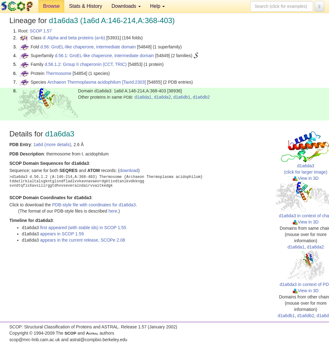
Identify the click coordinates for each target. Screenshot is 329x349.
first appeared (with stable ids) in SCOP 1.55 (83, 227)
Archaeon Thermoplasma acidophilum (84, 82)
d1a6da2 (162, 97)
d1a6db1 (181, 97)
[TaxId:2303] (134, 82)
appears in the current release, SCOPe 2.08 (82, 240)
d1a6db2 (201, 97)
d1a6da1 (143, 97)
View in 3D (306, 178)
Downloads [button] (126, 6)
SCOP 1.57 (41, 30)
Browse (51, 6)
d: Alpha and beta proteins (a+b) (74, 37)
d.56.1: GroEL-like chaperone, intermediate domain (104, 55)
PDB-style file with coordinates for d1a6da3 (94, 204)
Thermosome (58, 73)
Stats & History (85, 6)
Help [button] (157, 6)
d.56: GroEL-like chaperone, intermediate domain (88, 46)
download (129, 170)
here (112, 211)
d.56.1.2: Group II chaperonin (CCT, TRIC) (86, 64)
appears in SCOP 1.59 (62, 233)
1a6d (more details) (52, 144)
